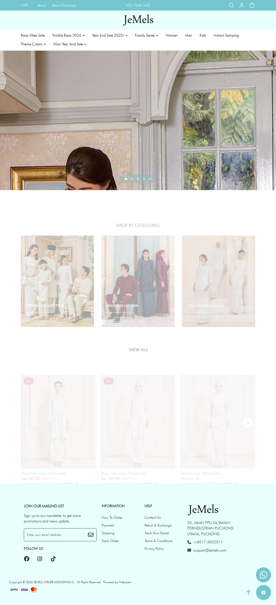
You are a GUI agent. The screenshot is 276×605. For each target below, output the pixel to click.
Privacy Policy (154, 549)
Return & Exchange (158, 525)
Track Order (110, 541)
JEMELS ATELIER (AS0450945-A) (54, 582)
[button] (126, 179)
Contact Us (153, 517)
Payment (108, 525)
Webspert (125, 582)
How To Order (112, 517)
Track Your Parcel (157, 533)
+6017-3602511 (205, 542)
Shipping (108, 533)
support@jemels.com (206, 550)
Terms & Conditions (158, 541)
